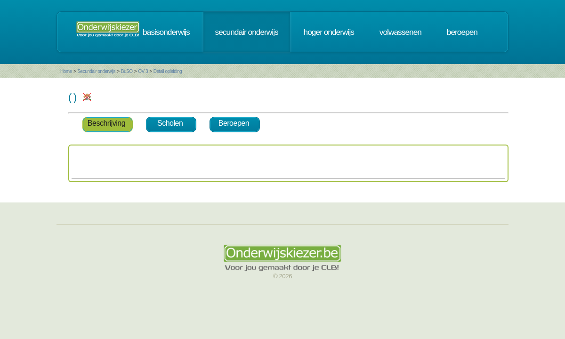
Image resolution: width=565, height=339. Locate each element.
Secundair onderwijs (96, 71)
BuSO (127, 71)
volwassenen (400, 32)
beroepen (462, 32)
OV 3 (143, 71)
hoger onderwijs (329, 32)
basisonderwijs (166, 32)
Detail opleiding (167, 71)
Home (66, 71)
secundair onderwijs (246, 32)
